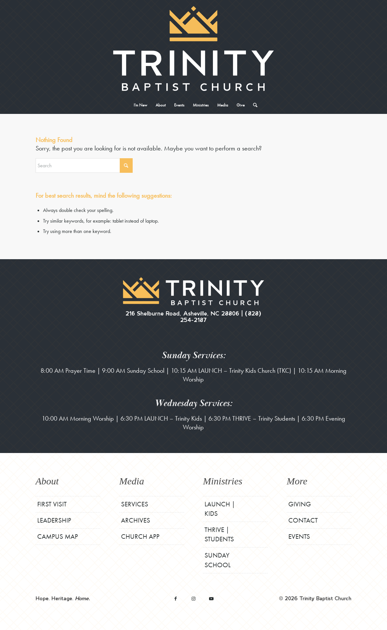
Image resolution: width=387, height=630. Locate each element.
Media (131, 481)
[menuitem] (140, 105)
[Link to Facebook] (175, 598)
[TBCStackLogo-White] (193, 48)
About (47, 481)
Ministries (222, 481)
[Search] (253, 105)
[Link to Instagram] (193, 598)
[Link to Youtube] (211, 598)
